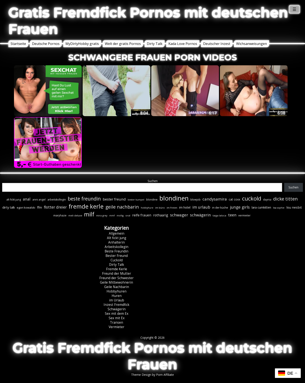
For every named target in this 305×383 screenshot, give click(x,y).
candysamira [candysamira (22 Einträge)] (214, 199)
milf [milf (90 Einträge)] (89, 214)
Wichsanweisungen (251, 43)
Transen (116, 322)
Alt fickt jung (116, 238)
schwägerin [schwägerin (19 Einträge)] (200, 214)
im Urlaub (116, 300)
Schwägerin (117, 309)
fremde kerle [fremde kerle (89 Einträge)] (86, 206)
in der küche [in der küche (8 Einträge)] (220, 207)
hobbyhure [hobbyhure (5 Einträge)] (147, 207)
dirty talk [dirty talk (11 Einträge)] (8, 207)
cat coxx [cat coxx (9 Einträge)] (234, 199)
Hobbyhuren (116, 291)
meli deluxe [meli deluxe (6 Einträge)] (75, 215)
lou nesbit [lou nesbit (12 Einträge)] (294, 207)
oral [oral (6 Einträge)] (127, 215)
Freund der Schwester (116, 278)
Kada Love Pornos (182, 43)
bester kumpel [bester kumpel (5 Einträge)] (136, 199)
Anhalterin (116, 242)
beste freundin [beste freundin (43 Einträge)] (84, 198)
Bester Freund (116, 255)
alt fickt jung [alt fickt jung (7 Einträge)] (13, 199)
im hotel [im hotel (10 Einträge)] (184, 207)
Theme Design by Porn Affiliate (152, 375)
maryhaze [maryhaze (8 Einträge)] (60, 215)
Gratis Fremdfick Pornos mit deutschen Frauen (148, 20)
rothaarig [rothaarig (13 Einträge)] (160, 215)
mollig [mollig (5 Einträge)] (120, 215)
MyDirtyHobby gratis (82, 43)
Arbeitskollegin (116, 247)
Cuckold (117, 260)
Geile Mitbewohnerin (116, 282)
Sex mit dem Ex (116, 313)
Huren (117, 296)
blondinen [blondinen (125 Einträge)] (174, 198)
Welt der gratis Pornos (123, 43)
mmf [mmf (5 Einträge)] (112, 215)
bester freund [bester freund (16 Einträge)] (114, 199)
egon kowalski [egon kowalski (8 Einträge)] (26, 207)
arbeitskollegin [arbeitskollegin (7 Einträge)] (56, 199)
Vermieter (116, 327)
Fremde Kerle (116, 269)
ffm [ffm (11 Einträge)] (39, 207)
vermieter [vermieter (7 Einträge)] (244, 215)
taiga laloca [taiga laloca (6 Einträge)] (219, 215)
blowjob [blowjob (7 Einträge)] (195, 199)
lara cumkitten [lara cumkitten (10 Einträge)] (261, 207)
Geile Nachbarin (116, 287)
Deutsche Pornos (46, 43)
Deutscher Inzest (216, 43)
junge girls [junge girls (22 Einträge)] (240, 207)
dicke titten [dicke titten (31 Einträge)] (285, 199)
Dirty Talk (154, 43)
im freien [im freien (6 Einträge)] (172, 207)
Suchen (153, 181)
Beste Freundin (116, 251)
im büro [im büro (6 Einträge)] (160, 207)
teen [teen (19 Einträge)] (232, 214)
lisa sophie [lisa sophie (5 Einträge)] (278, 207)
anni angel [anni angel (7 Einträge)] (39, 199)
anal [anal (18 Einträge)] (26, 199)
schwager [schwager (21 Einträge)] (179, 214)
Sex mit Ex (117, 318)
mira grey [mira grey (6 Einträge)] (101, 215)
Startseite (18, 43)
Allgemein (116, 233)
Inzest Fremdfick (116, 304)
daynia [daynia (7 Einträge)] (267, 199)
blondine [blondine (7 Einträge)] (152, 199)
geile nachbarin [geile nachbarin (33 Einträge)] (122, 207)
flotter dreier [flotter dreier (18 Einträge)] (55, 207)
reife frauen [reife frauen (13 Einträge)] (141, 215)
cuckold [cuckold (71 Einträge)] (251, 198)
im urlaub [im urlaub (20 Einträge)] (201, 207)
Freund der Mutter (116, 273)
